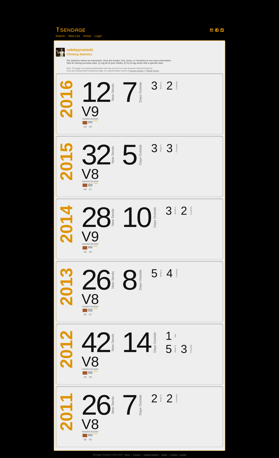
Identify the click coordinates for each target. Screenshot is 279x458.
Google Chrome (137, 71)
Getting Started (151, 455)
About (164, 455)
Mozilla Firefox (152, 71)
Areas (87, 36)
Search (60, 36)
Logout (183, 455)
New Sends (113, 92)
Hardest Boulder (90, 118)
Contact (173, 455)
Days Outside (140, 92)
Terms (127, 455)
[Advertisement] (139, 15)
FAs (175, 336)
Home (70, 29)
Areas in (161, 85)
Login (98, 36)
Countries (176, 85)
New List (74, 36)
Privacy (136, 455)
